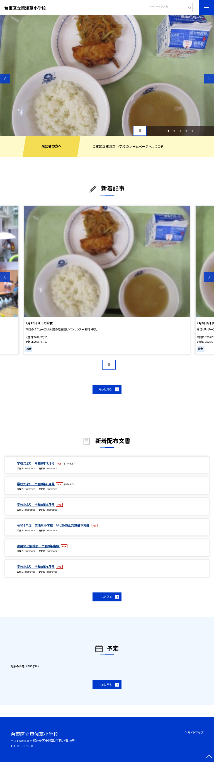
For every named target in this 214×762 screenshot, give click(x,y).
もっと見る (105, 389)
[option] (107, 75)
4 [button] (186, 131)
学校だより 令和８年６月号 (36, 484)
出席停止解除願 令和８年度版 (38, 546)
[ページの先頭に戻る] (209, 757)
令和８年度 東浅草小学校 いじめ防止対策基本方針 (53, 525)
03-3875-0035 (26, 746)
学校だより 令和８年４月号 (36, 566)
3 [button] (180, 131)
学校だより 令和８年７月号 (36, 463)
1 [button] (168, 131)
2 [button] (174, 131)
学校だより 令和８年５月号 (36, 504)
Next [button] (209, 79)
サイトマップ (195, 732)
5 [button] (192, 131)
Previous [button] (5, 79)
